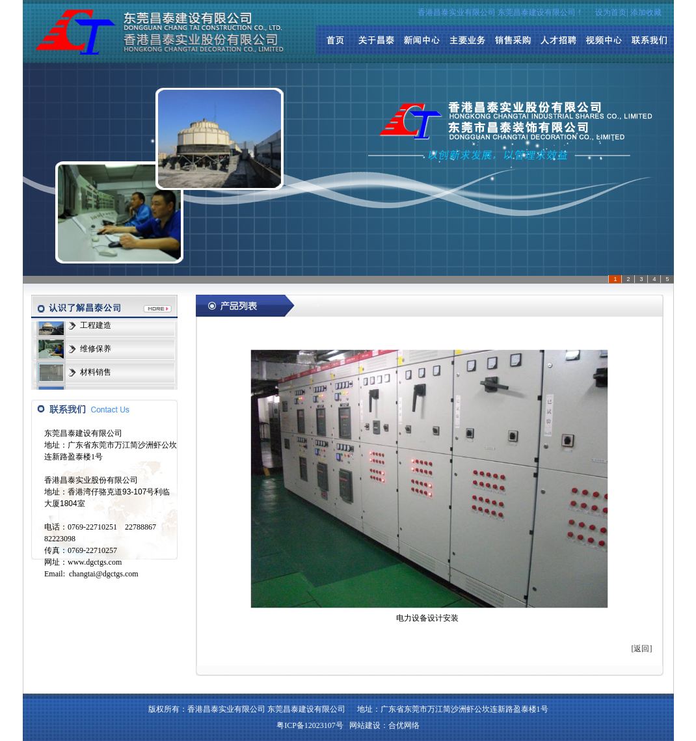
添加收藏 (646, 12)
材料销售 (95, 372)
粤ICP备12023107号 (309, 725)
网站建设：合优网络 (384, 725)
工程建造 (95, 325)
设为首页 (610, 12)
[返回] (642, 648)
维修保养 (95, 349)
